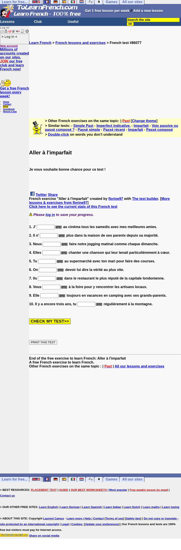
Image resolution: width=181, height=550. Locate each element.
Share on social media (44, 535)
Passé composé (159, 130)
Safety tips (133, 518)
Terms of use (114, 518)
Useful (73, 22)
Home (6, 102)
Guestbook (9, 109)
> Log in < (9, 36)
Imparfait (141, 126)
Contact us (7, 495)
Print (5, 107)
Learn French (40, 43)
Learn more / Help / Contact (85, 518)
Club (38, 22)
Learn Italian (112, 507)
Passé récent (114, 130)
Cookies (76, 524)
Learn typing (170, 507)
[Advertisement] (105, 75)
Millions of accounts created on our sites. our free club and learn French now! (14, 59)
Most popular (118, 490)
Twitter (41, 195)
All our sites (132, 479)
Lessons (7, 22)
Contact (7, 104)
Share (53, 195)
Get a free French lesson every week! (14, 92)
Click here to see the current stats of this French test (73, 206)
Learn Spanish (92, 507)
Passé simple (89, 130)
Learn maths (151, 507)
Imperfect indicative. (113, 126)
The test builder (145, 199)
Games (112, 479)
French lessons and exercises (81, 43)
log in (50, 215)
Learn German (70, 507)
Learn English (48, 507)
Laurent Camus (53, 518)
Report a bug (10, 111)
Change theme (144, 121)
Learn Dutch (131, 507)
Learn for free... (14, 479)
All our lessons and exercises (139, 366)
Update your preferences (102, 524)
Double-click (58, 134)
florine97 (115, 199)
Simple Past (83, 126)
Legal (65, 524)
